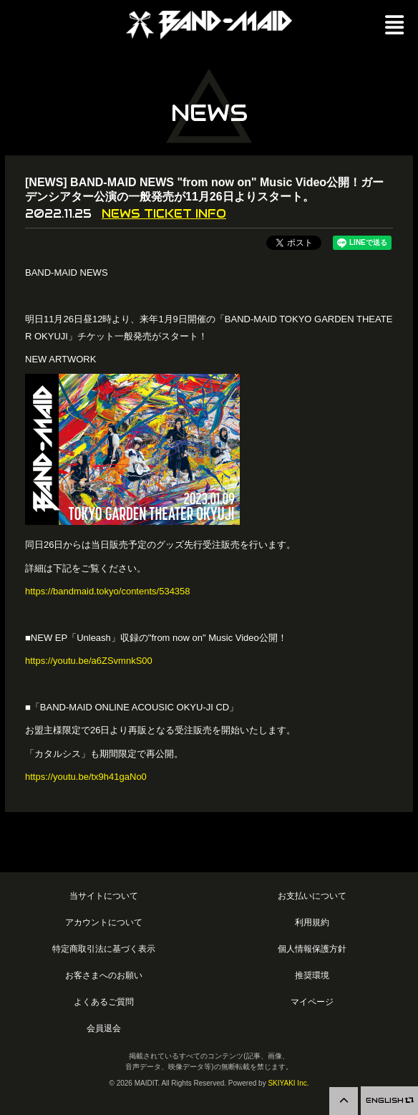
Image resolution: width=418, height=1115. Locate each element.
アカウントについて (103, 922)
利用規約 (312, 922)
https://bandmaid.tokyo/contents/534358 (107, 591)
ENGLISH (389, 1100)
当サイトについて (103, 895)
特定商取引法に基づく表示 (103, 948)
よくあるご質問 (104, 1001)
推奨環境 (312, 975)
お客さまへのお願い (103, 975)
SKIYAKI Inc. (288, 1083)
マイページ (312, 1001)
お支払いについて (312, 895)
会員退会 (104, 1028)
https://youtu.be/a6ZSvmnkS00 (88, 660)
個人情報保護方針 (312, 948)
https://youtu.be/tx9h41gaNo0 (86, 776)
